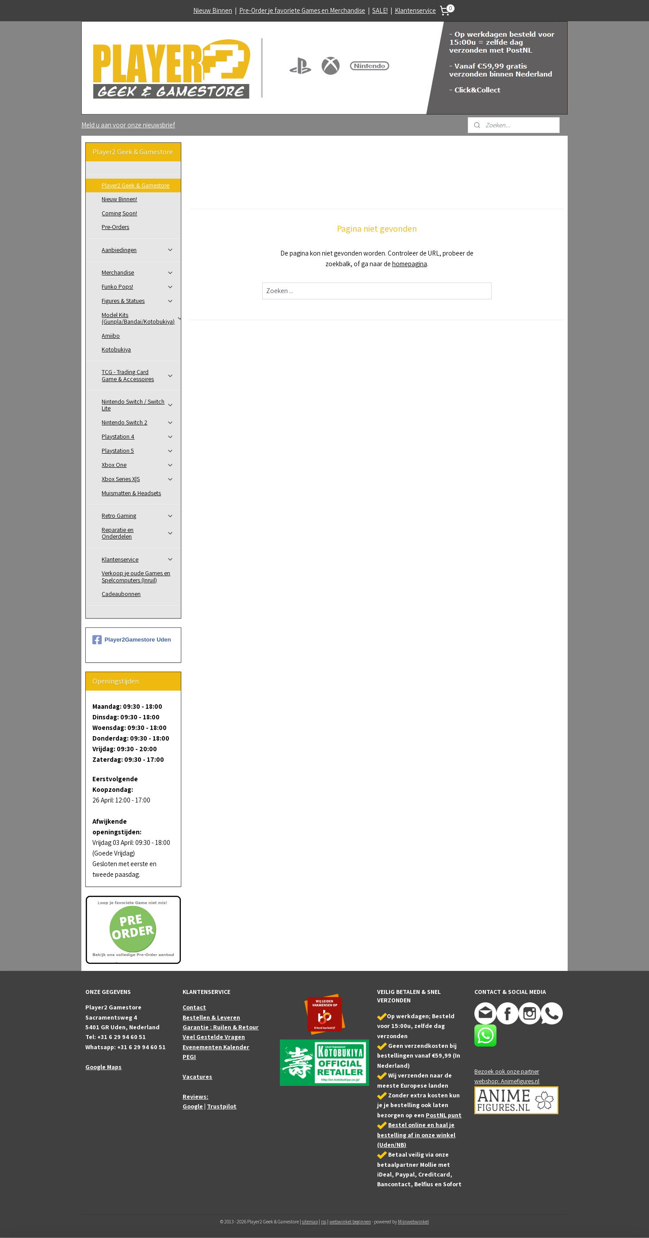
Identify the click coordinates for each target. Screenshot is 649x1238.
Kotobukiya (116, 349)
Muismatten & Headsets (131, 493)
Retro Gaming (138, 516)
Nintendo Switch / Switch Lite (138, 404)
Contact (194, 1007)
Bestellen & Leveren (211, 1017)
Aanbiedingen (138, 250)
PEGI (189, 1057)
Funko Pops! (138, 286)
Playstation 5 (138, 451)
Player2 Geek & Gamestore (135, 185)
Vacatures (197, 1077)
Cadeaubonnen (121, 594)
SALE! (380, 10)
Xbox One (138, 465)
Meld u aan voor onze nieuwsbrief (128, 125)
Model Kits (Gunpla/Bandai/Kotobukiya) (141, 318)
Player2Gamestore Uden (131, 639)
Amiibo (111, 336)
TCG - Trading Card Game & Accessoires (138, 375)
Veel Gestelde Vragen (214, 1037)
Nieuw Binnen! (119, 199)
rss (323, 1222)
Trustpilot (222, 1106)
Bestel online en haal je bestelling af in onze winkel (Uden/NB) (416, 1135)
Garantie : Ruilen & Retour (221, 1027)
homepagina (409, 264)
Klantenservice (415, 10)
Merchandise (138, 272)
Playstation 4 (138, 436)
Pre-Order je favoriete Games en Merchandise (302, 10)
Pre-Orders (115, 227)
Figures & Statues (138, 301)
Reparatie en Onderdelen (138, 533)
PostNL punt (444, 1115)
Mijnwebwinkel (413, 1222)
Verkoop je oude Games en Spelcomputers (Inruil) (136, 576)
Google (193, 1106)
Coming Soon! (119, 213)
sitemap (310, 1222)
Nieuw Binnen (212, 10)
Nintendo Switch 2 (138, 422)
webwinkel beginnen (350, 1222)
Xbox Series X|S (138, 479)
